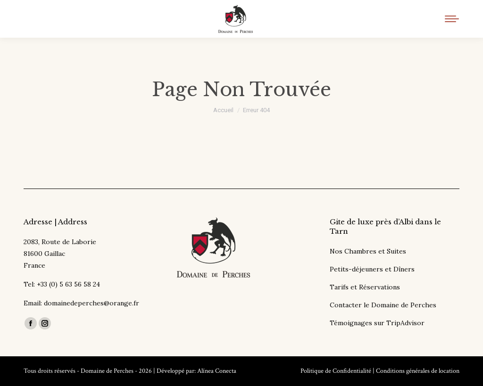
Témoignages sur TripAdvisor (377, 323)
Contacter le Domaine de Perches (383, 305)
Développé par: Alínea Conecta (196, 371)
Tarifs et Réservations (365, 287)
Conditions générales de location (417, 371)
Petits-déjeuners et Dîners (372, 269)
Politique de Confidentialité (335, 371)
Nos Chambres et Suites (368, 251)
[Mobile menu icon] (451, 19)
